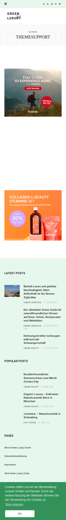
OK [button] (20, 513)
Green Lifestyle (32, 302)
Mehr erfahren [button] (14, 504)
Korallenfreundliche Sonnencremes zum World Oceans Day (40, 378)
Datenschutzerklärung (15, 456)
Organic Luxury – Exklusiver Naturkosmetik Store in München (41, 398)
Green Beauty (31, 348)
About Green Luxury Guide (17, 447)
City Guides (30, 423)
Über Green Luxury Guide (16, 473)
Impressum (10, 464)
